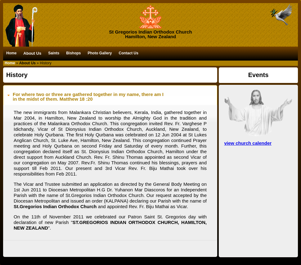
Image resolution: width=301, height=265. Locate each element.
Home (11, 53)
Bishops (73, 53)
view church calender (248, 143)
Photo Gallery (100, 53)
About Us (32, 53)
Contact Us (128, 53)
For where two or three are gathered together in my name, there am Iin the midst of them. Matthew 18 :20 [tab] (85, 97)
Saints (53, 53)
